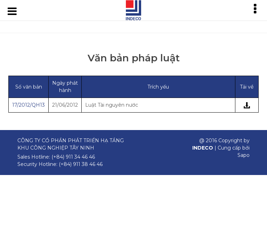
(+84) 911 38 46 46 (81, 164)
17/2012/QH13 (28, 105)
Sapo (243, 155)
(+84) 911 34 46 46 (73, 157)
